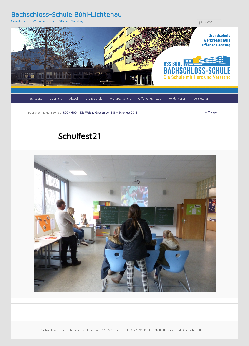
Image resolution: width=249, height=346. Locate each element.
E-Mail (156, 330)
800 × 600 (70, 112)
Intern (204, 330)
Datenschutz (190, 330)
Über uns (56, 98)
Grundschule (94, 98)
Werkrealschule (120, 98)
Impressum (171, 330)
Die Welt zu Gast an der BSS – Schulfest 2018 (108, 112)
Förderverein (177, 98)
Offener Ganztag (149, 98)
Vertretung (201, 98)
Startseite (36, 98)
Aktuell (73, 98)
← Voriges (211, 112)
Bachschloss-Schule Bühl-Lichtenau (66, 14)
